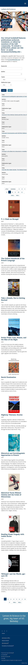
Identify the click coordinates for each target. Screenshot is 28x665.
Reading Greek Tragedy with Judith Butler (12, 535)
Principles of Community (8, 645)
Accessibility (4, 654)
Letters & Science (8, 9)
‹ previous (13, 189)
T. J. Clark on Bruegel (10, 219)
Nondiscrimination (5, 656)
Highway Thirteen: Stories (11, 415)
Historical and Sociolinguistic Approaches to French (15, 96)
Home (3, 633)
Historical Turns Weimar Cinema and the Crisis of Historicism (11, 495)
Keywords (4, 66)
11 (22, 192)
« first (7, 189)
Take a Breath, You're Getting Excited (13, 299)
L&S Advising (5, 643)
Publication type (5, 82)
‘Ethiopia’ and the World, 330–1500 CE (13, 575)
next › (13, 195)
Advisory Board (5, 640)
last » (18, 195)
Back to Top (24, 663)
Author (3, 71)
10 (19, 192)
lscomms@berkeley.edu (11, 52)
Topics (3, 77)
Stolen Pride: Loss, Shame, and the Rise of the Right (13, 338)
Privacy (3, 658)
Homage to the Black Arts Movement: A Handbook (15, 151)
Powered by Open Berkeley (7, 652)
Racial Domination (8, 377)
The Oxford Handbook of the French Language (12, 259)
